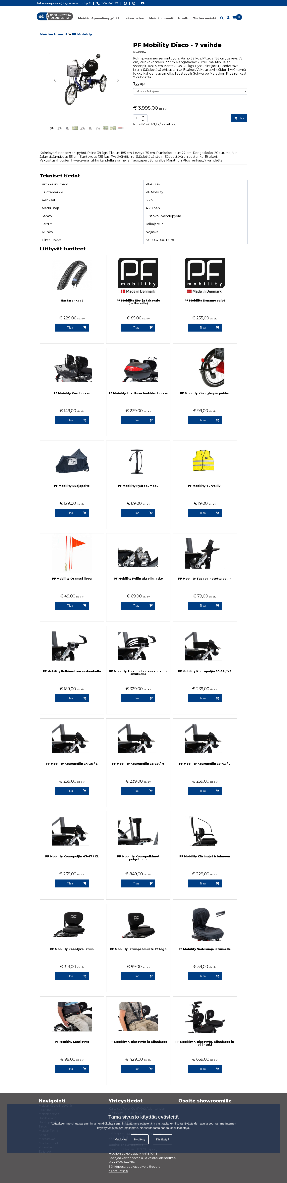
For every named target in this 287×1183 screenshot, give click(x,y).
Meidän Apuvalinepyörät (98, 18)
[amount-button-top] (142, 116)
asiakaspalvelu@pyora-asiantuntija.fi (64, 2)
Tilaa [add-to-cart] (239, 118)
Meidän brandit (162, 18)
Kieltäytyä (162, 1139)
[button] (118, 80)
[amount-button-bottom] (142, 120)
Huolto (184, 18)
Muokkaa (121, 1139)
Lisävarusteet (134, 18)
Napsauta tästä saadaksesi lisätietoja (164, 1127)
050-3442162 (107, 2)
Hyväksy (139, 1139)
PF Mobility (82, 34)
